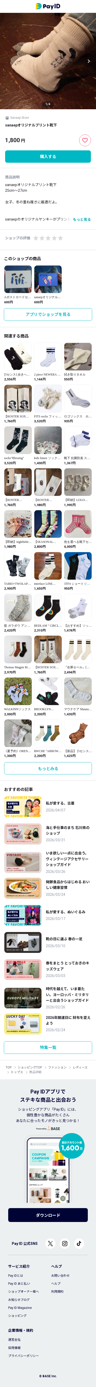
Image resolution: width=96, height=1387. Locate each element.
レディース (80, 1067)
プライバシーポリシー (23, 1356)
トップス (17, 1072)
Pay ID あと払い (19, 1283)
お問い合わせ (60, 1276)
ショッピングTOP (30, 1067)
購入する (48, 156)
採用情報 (14, 1348)
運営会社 (14, 1340)
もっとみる (48, 768)
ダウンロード (48, 1215)
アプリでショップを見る (48, 314)
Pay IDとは (15, 1276)
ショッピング (17, 1316)
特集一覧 (48, 1047)
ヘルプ (55, 1283)
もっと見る (82, 219)
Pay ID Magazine (20, 1308)
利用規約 (57, 1291)
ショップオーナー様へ (23, 1291)
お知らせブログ (19, 1300)
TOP (9, 1067)
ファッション (57, 1067)
